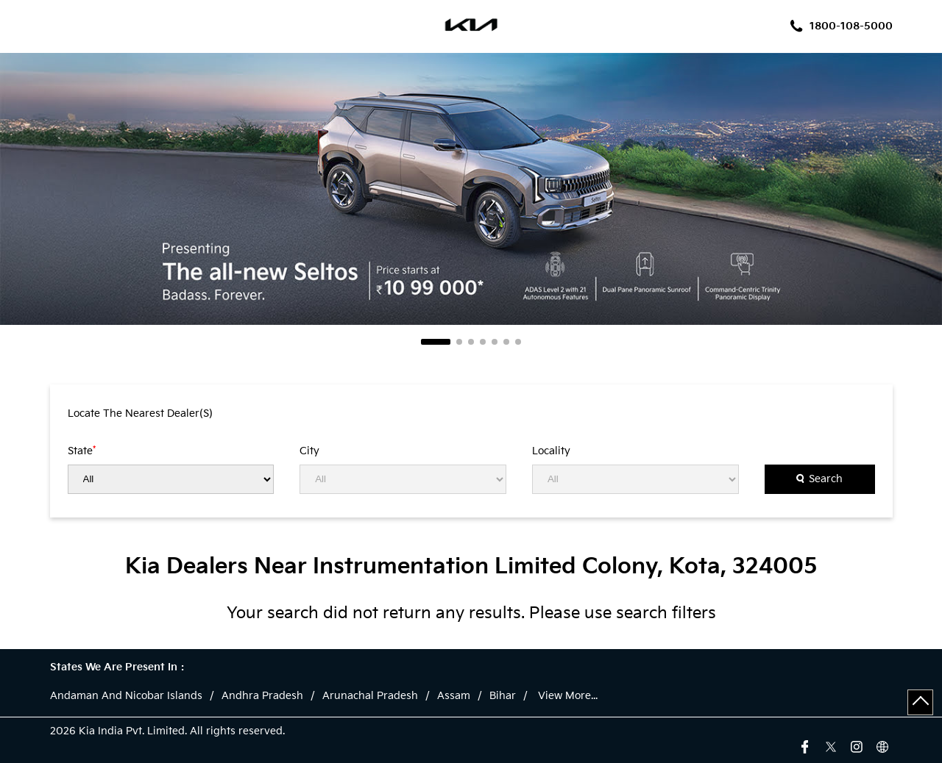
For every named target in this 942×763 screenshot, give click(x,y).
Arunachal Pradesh (370, 696)
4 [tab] (483, 342)
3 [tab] (471, 342)
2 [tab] (459, 342)
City (309, 451)
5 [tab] (494, 342)
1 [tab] (435, 342)
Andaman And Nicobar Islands (126, 696)
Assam (453, 696)
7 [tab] (518, 342)
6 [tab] (506, 342)
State (82, 450)
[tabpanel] (471, 189)
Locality (551, 451)
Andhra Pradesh (262, 696)
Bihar (502, 696)
